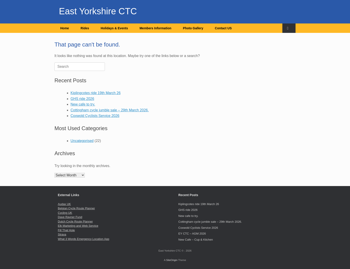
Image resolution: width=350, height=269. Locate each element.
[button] (289, 28)
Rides (85, 28)
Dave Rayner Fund (70, 217)
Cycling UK (65, 212)
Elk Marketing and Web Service (78, 225)
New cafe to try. (83, 104)
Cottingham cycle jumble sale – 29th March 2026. (110, 110)
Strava (62, 234)
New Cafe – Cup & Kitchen (195, 239)
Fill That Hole (66, 230)
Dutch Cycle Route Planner (75, 221)
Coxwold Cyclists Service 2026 (95, 116)
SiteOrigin (171, 260)
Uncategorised (82, 141)
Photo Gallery (193, 28)
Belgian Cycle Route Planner (76, 208)
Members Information (155, 28)
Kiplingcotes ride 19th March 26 (96, 93)
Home (64, 28)
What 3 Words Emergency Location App (83, 239)
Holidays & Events (114, 28)
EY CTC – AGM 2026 (192, 233)
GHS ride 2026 (82, 99)
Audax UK (64, 204)
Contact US (223, 28)
